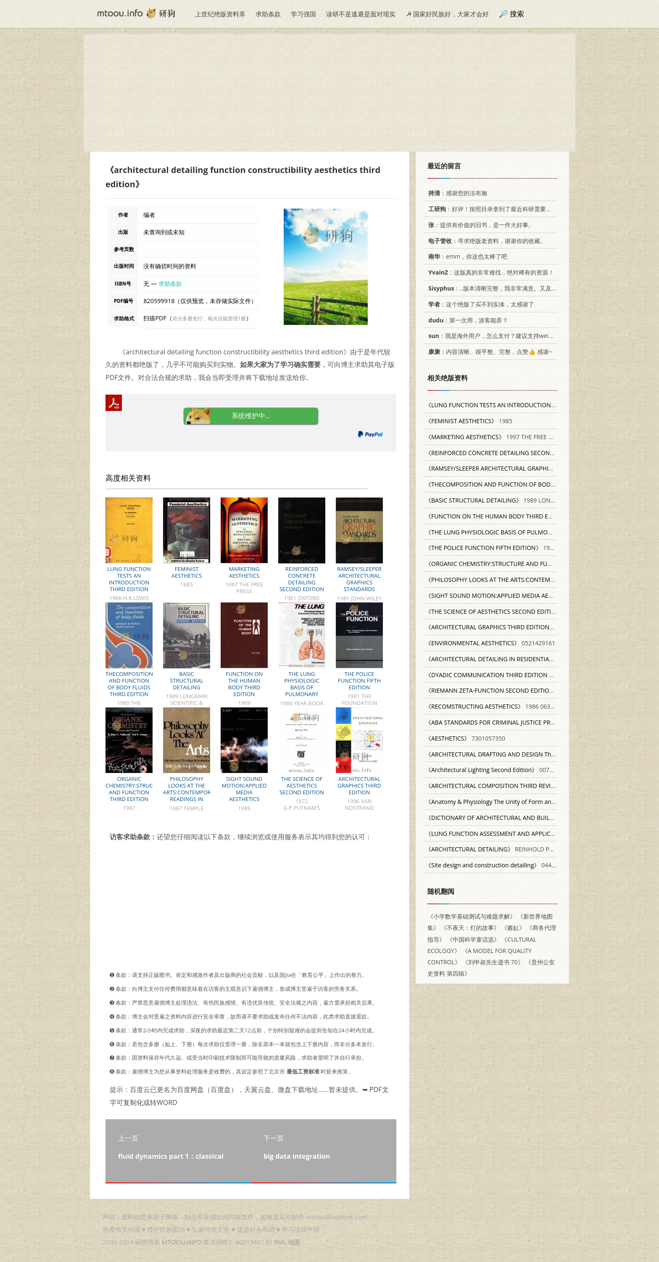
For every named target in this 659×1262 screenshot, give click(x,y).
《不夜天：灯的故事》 (470, 928)
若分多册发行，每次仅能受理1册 (209, 318)
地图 (294, 1242)
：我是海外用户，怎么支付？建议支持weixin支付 (496, 336)
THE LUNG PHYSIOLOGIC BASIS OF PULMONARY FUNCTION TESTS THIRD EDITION (302, 690)
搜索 (517, 13)
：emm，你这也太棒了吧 (466, 256)
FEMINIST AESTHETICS (186, 572)
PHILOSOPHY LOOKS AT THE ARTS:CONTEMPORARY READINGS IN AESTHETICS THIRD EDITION (192, 795)
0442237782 (500, 865)
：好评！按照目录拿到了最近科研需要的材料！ (497, 209)
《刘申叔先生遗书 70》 (493, 962)
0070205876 (499, 770)
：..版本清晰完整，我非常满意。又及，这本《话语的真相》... (520, 288)
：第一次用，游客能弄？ (466, 320)
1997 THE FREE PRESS (495, 437)
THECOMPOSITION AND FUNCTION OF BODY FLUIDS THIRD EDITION (129, 684)
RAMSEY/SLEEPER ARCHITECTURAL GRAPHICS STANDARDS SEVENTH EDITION (359, 582)
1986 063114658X (499, 706)
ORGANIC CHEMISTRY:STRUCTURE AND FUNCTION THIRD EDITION (135, 789)
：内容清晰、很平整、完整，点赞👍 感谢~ (488, 352)
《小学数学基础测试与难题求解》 (471, 916)
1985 (468, 421)
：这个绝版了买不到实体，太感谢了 (479, 304)
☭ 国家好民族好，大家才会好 (447, 14)
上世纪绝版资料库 (220, 14)
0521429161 (490, 643)
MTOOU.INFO (182, 1242)
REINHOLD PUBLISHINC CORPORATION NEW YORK (539, 849)
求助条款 (268, 14)
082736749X (522, 754)
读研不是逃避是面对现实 (360, 14)
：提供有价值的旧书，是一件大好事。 (479, 225)
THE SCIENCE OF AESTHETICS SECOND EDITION (301, 785)
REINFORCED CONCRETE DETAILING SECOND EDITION (301, 579)
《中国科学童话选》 (473, 939)
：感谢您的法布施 (456, 193)
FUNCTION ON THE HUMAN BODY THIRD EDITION (244, 684)
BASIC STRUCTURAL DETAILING (186, 680)
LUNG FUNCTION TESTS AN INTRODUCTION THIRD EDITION (129, 579)
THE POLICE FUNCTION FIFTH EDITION (359, 680)
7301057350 (465, 738)
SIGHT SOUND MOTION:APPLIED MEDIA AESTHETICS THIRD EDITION (244, 792)
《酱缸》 (513, 928)
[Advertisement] (329, 93)
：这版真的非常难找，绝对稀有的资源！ (489, 272)
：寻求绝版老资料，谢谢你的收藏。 (485, 241)
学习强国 (303, 14)
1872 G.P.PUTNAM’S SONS (532, 611)
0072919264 (541, 802)
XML (280, 1242)
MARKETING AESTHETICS (244, 572)
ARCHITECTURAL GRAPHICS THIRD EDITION (359, 785)
